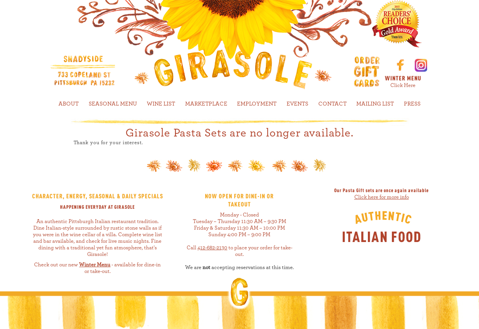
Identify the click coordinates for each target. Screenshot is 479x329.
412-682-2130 (212, 248)
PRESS (412, 104)
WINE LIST (161, 104)
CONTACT (332, 104)
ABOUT (68, 104)
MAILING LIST (375, 104)
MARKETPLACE (206, 104)
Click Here (402, 85)
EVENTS (297, 104)
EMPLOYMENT (256, 104)
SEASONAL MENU (113, 104)
